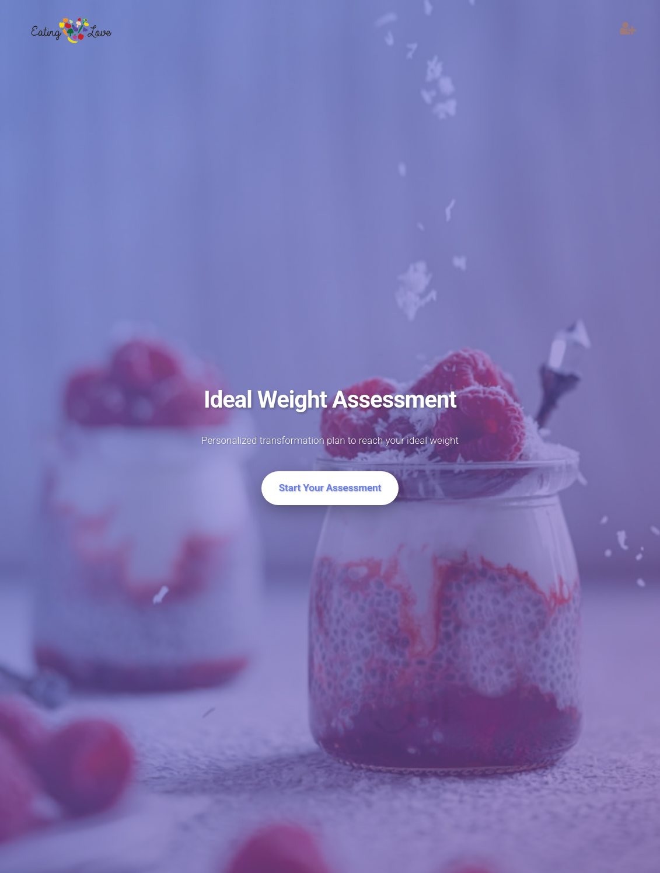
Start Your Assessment (330, 487)
